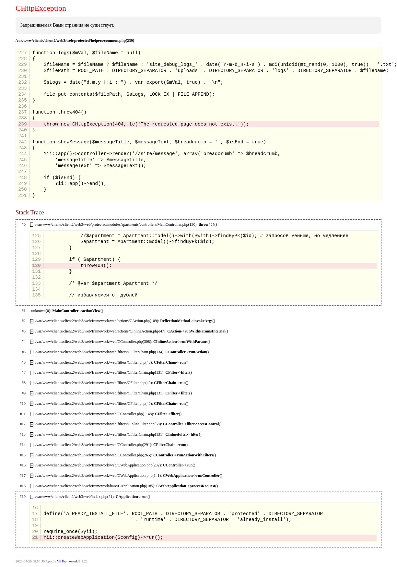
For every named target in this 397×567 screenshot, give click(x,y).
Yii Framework (67, 561)
